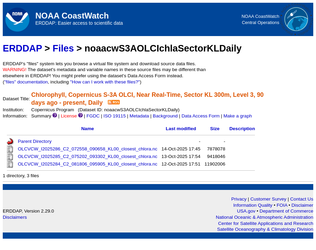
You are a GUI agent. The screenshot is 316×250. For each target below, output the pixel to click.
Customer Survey (268, 199)
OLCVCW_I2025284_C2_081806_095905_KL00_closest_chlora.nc (87, 164)
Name (87, 128)
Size (215, 128)
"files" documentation (26, 81)
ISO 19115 (114, 115)
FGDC (93, 115)
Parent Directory (34, 141)
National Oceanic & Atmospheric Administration (264, 217)
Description (242, 128)
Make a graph (237, 115)
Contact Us (301, 199)
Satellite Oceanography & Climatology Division (265, 229)
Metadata (139, 115)
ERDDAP (22, 48)
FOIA (283, 205)
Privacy (239, 199)
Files (63, 48)
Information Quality (253, 205)
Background (165, 115)
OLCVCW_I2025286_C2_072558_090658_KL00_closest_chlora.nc (87, 148)
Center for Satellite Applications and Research (265, 223)
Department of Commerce (286, 211)
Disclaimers (15, 217)
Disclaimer (302, 205)
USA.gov (247, 211)
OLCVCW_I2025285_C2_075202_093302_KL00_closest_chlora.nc (87, 156)
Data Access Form (201, 115)
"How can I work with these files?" (105, 81)
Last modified (181, 128)
